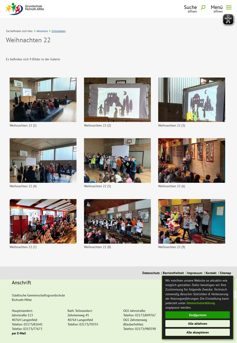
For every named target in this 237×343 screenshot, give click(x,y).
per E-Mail (19, 326)
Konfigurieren (197, 315)
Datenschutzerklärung (200, 303)
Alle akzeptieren (197, 332)
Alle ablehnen (197, 324)
